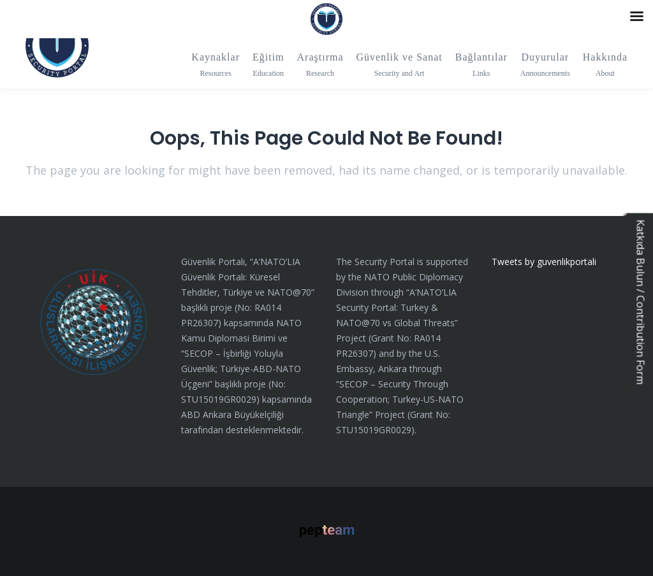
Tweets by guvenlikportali (544, 262)
